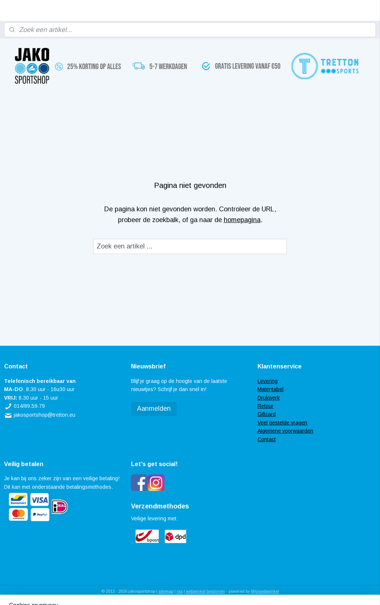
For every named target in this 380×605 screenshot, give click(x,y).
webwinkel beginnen (205, 591)
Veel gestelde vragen (282, 423)
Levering (268, 381)
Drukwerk (269, 398)
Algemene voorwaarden (285, 431)
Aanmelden (154, 408)
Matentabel (271, 389)
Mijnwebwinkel (265, 591)
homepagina (242, 220)
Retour (265, 406)
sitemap (165, 591)
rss (180, 591)
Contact (267, 439)
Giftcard (267, 414)
